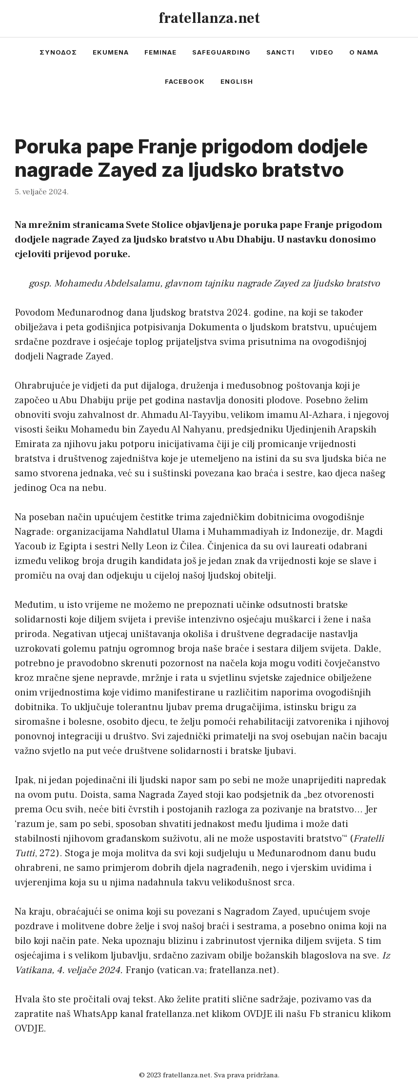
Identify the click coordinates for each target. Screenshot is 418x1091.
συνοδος (58, 52)
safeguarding (221, 52)
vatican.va (182, 970)
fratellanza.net (209, 18)
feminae (160, 52)
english (236, 81)
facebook (185, 81)
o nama (363, 52)
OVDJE (257, 1014)
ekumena (111, 52)
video (322, 52)
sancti (280, 52)
